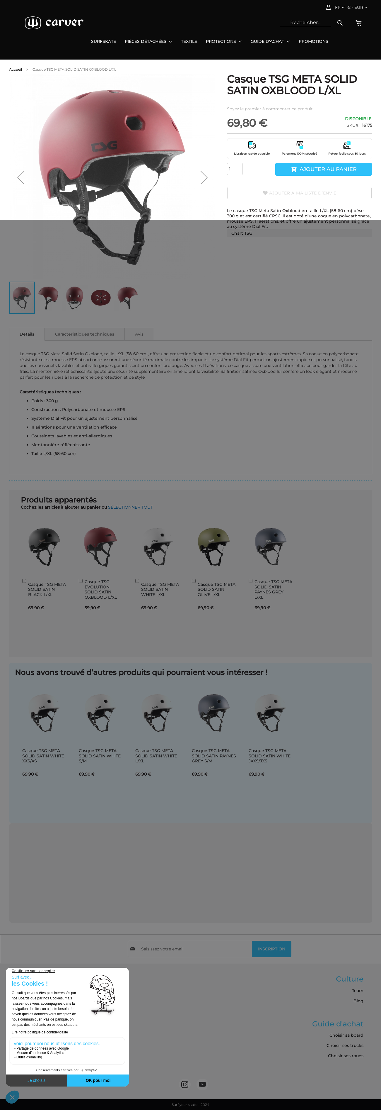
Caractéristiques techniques (84, 334)
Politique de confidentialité (40, 1021)
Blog (358, 1001)
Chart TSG (241, 233)
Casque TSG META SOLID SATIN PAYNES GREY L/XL (273, 589)
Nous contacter (27, 1052)
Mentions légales (29, 1011)
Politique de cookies (32, 1031)
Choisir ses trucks (345, 1045)
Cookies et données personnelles (46, 1062)
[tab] (27, 334)
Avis (139, 334)
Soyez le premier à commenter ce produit (270, 108)
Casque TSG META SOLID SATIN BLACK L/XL (47, 589)
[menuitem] (103, 41)
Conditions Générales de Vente (44, 990)
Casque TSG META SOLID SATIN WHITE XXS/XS (43, 756)
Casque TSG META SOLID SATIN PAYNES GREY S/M (214, 756)
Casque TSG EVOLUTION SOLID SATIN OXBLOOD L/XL (101, 589)
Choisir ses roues (345, 1055)
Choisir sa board (346, 1035)
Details (27, 334)
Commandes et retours (36, 1042)
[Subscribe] (271, 949)
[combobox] (305, 22)
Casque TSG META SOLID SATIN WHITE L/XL (160, 589)
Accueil (15, 69)
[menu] (210, 41)
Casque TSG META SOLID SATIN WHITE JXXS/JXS (270, 756)
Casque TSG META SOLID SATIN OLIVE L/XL (216, 589)
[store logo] (54, 22)
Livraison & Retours (31, 1001)
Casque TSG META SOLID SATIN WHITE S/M (100, 756)
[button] (357, 7)
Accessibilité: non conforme (40, 1072)
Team (357, 990)
